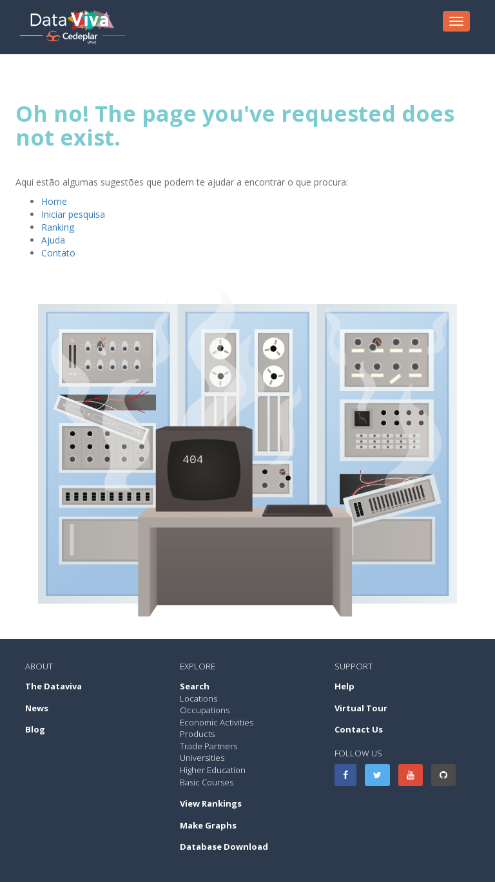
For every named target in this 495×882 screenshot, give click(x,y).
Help (344, 686)
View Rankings (211, 803)
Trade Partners (208, 746)
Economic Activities (216, 722)
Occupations (204, 710)
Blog (35, 729)
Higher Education (213, 770)
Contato (58, 253)
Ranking (57, 227)
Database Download (224, 846)
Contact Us (359, 729)
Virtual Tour (361, 708)
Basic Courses (206, 782)
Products (197, 734)
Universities (202, 757)
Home (54, 201)
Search (194, 686)
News (36, 708)
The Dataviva (53, 686)
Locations (198, 698)
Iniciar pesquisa (73, 214)
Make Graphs (208, 825)
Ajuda (53, 240)
